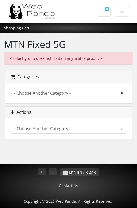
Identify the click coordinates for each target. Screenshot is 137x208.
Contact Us (68, 185)
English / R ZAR (79, 172)
